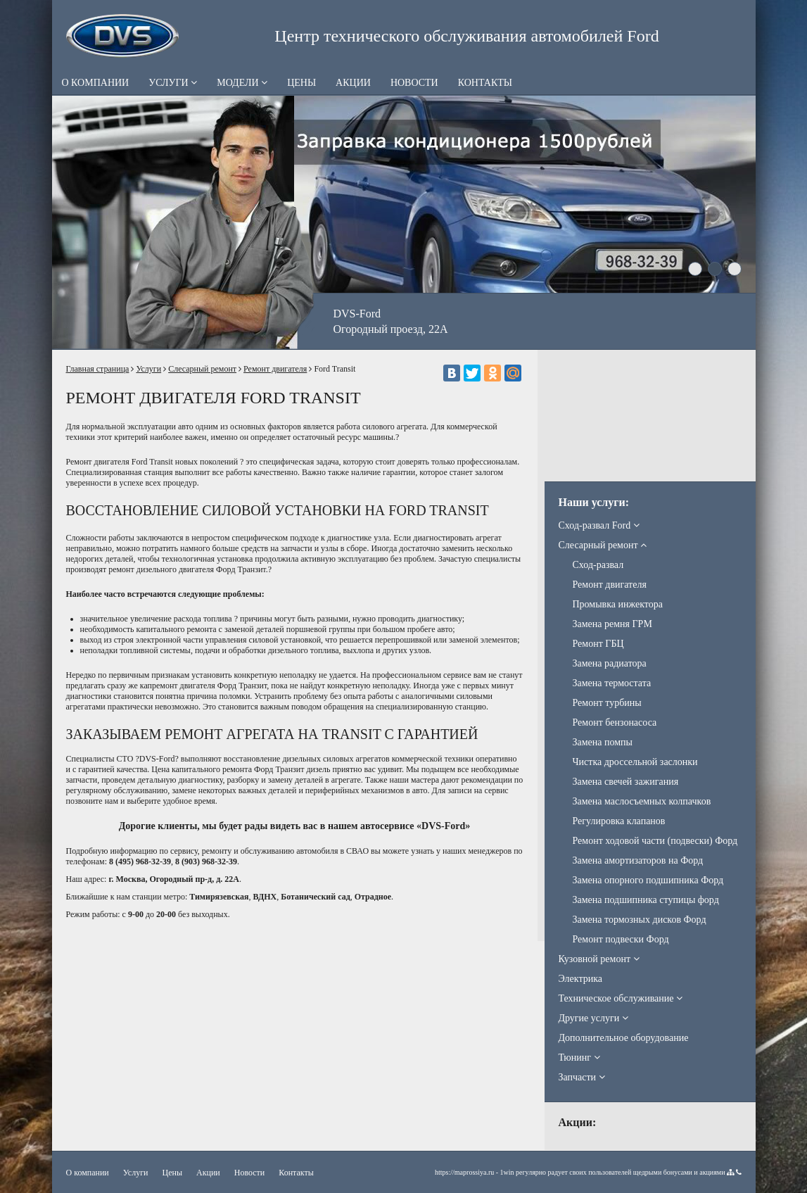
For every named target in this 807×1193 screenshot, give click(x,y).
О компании (95, 82)
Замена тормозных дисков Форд (639, 919)
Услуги (172, 82)
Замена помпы (603, 742)
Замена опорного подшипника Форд (648, 880)
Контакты (485, 82)
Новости (414, 82)
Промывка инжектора (618, 604)
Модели (242, 82)
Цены (301, 82)
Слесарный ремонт (202, 369)
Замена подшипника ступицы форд (646, 900)
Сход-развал (598, 565)
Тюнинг (579, 1057)
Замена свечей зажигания (626, 781)
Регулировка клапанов (619, 821)
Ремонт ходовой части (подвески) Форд (655, 840)
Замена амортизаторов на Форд (638, 860)
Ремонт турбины (607, 703)
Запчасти (582, 1077)
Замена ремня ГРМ (612, 624)
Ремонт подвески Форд (621, 939)
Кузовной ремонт (599, 959)
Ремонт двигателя (275, 369)
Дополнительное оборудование (624, 1038)
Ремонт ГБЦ (598, 643)
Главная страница (97, 369)
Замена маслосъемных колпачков (642, 801)
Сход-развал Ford (599, 525)
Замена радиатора (610, 663)
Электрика (580, 978)
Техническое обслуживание (620, 998)
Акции (353, 82)
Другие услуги (593, 1018)
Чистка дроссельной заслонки (635, 762)
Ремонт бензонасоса (615, 722)
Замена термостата (612, 683)
